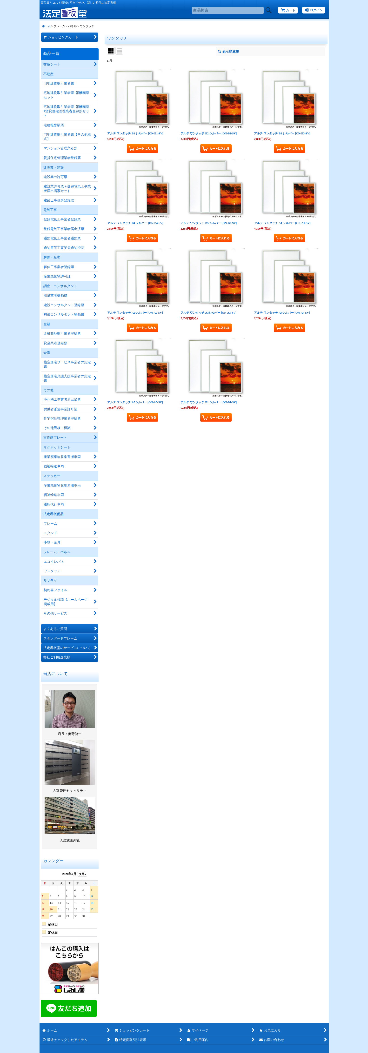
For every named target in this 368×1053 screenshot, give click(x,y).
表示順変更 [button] (228, 51)
